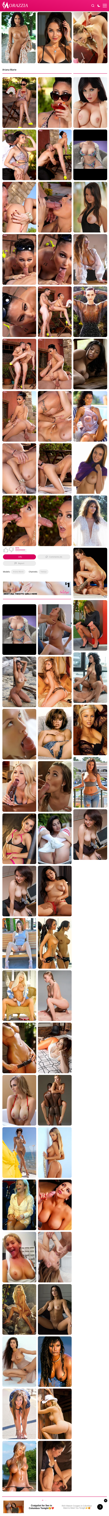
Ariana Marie (18, 571)
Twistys (44, 571)
